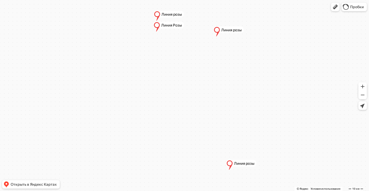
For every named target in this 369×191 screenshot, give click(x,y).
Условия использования (325, 188)
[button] (335, 7)
